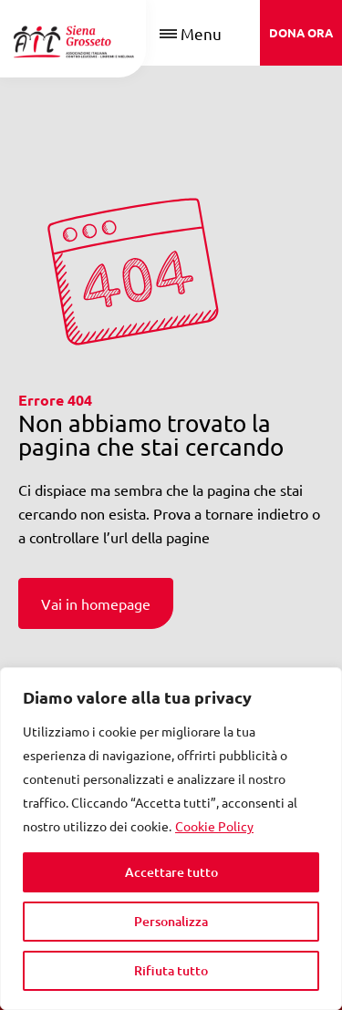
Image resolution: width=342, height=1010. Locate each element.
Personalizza (171, 921)
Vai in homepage (95, 603)
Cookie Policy (214, 826)
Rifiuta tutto (171, 970)
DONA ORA (301, 32)
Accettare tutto (171, 872)
